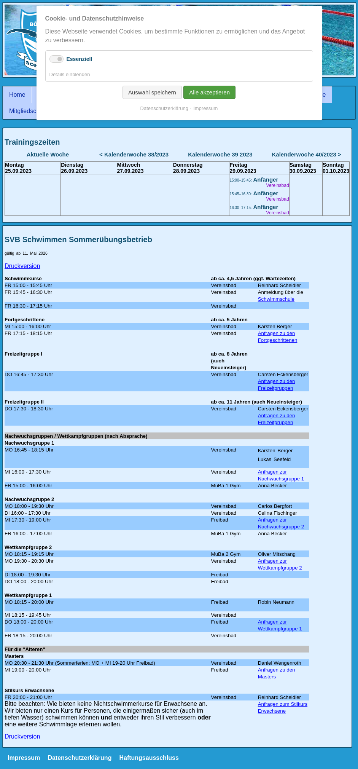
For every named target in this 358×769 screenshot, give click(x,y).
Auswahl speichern (152, 92)
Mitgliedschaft (27, 111)
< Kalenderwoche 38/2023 (134, 154)
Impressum (24, 758)
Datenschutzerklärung (79, 758)
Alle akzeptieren (209, 92)
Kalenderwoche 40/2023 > (306, 154)
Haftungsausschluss (148, 758)
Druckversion (22, 266)
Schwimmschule (276, 299)
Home (17, 94)
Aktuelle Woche (48, 154)
